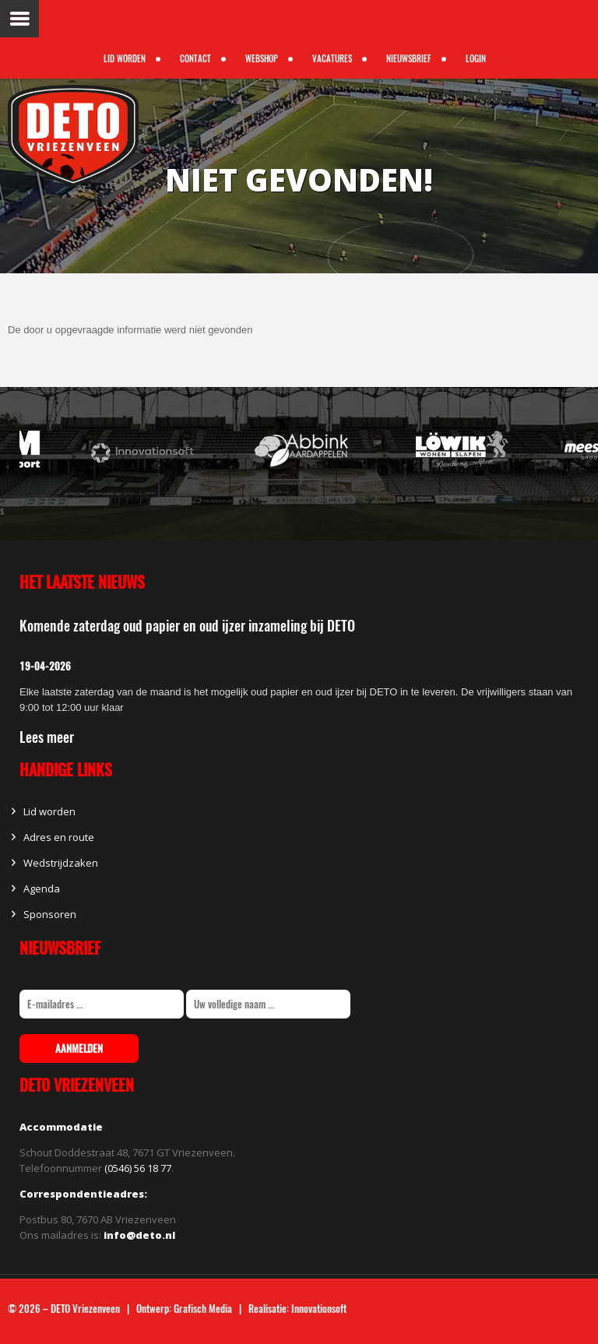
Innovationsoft (318, 1308)
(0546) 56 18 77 (137, 1168)
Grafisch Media (203, 1308)
